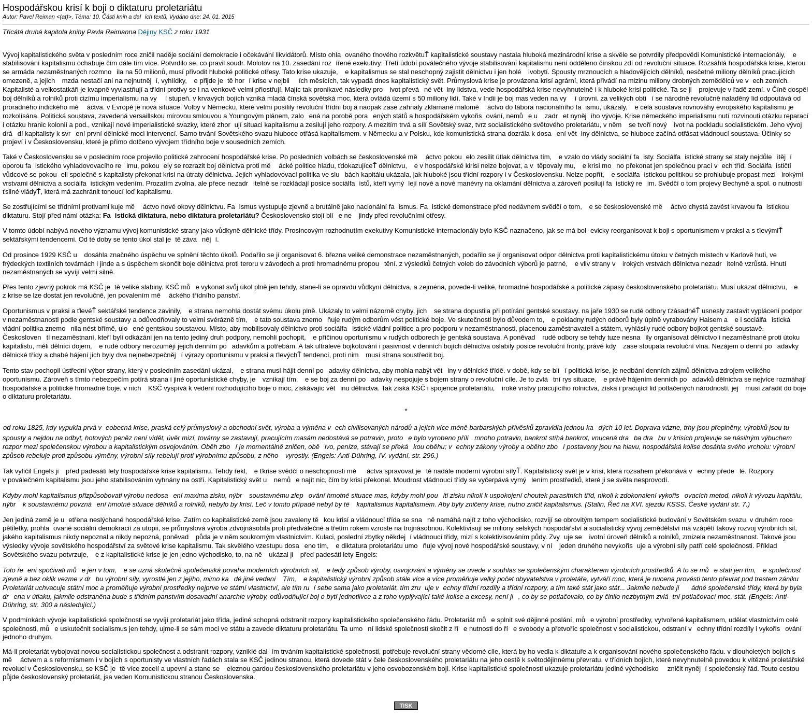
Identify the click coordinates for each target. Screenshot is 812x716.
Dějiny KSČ (155, 32)
